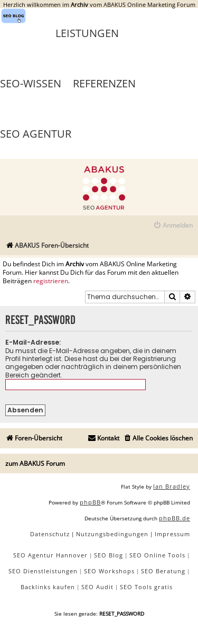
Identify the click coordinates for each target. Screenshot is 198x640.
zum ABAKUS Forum (35, 463)
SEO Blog (108, 555)
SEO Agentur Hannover (50, 555)
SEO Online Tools (157, 555)
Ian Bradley (171, 486)
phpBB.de (174, 518)
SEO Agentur (35, 134)
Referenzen (104, 83)
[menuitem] (173, 226)
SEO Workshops (109, 571)
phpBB (90, 502)
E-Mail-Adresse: (33, 342)
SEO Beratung (163, 571)
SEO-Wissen (30, 83)
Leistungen (87, 33)
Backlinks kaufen (48, 587)
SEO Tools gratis (146, 587)
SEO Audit (97, 587)
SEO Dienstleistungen (43, 571)
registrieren (50, 281)
